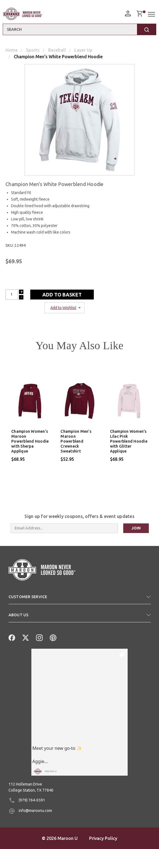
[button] (80, 599)
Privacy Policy (103, 838)
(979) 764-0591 (27, 800)
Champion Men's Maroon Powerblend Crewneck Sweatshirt (76, 441)
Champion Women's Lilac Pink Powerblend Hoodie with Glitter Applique (128, 441)
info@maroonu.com (30, 811)
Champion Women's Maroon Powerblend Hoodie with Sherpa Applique (30, 441)
